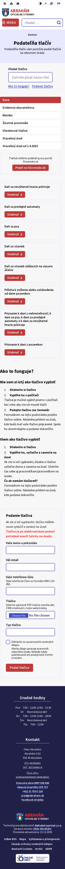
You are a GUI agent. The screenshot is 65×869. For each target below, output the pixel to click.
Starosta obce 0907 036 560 (32, 783)
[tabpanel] (30, 270)
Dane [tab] (6, 100)
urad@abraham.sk (32, 795)
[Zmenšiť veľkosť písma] (46, 3)
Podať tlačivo (19, 667)
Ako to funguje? (18, 86)
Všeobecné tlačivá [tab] (15, 131)
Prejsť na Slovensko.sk (30, 168)
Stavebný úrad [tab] (12, 138)
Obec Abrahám (42, 828)
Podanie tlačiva (42, 86)
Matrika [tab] (7, 115)
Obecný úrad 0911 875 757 (32, 787)
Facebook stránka (32, 799)
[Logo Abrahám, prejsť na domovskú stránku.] (32, 12)
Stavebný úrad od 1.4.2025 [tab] (20, 146)
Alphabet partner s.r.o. (48, 825)
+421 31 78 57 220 (32, 791)
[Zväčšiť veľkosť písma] (51, 3)
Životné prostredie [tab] (15, 123)
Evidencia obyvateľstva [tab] (18, 108)
